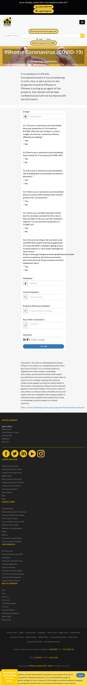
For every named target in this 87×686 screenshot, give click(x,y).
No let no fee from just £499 (12, 554)
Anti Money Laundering (10, 613)
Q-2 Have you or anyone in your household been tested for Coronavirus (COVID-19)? (43, 153)
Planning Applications (10, 564)
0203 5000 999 (43, 6)
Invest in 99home (8, 610)
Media (4, 532)
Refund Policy (43, 637)
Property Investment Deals (12, 571)
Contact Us (6, 600)
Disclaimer (41, 633)
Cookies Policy (30, 633)
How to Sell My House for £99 (13, 522)
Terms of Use (52, 633)
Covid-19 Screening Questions (13, 574)
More (4, 499)
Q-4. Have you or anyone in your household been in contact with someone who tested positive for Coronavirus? (43, 194)
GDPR (21, 633)
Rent (47, 39)
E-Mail (26, 111)
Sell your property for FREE (43, 43)
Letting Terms (75, 633)
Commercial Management (11, 577)
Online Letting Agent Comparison (14, 512)
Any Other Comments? (34, 319)
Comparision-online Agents (12, 538)
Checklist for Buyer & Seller (12, 469)
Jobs (3, 593)
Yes (26, 140)
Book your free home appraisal (43, 31)
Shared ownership (8, 567)
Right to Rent (7, 476)
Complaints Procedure (58, 637)
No (26, 144)
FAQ (3, 590)
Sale (39, 39)
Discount (5, 607)
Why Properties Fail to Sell (11, 479)
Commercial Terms (17, 637)
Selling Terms (63, 633)
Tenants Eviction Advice (11, 581)
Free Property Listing (9, 518)
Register (48, 11)
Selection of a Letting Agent (12, 528)
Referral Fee (72, 637)
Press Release (7, 492)
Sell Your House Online (10, 525)
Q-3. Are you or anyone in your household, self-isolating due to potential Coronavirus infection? (43, 173)
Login (40, 11)
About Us (5, 597)
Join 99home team (9, 603)
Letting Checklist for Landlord (13, 482)
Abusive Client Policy (34, 642)
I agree (80, 675)
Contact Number (31, 292)
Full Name (28, 278)
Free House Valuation (10, 489)
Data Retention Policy (52, 642)
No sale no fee (7, 551)
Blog (3, 496)
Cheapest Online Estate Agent (13, 515)
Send (43, 346)
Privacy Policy (12, 633)
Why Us (5, 535)
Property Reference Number (37, 306)
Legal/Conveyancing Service (12, 561)
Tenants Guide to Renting (11, 541)
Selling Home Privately (10, 466)
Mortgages (6, 558)
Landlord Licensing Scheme (12, 473)
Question (27, 335)
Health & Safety (31, 637)
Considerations (7, 509)
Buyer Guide (6, 620)
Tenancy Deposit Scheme (11, 486)
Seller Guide (6, 617)
